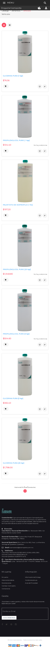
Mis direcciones (6, 583)
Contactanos (6, 589)
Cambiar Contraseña (8, 586)
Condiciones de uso (31, 580)
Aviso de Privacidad (31, 583)
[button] (6, 86)
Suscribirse (9, 618)
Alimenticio (16, 11)
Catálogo (5, 11)
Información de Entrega (33, 577)
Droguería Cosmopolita (11, 8)
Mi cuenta (5, 577)
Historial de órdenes (8, 580)
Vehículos (27, 11)
